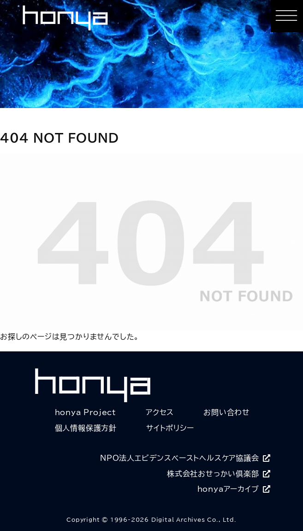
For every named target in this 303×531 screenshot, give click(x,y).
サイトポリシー (170, 428)
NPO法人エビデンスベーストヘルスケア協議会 (185, 458)
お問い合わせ (226, 412)
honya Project (85, 412)
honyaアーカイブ (234, 489)
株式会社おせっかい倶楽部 (218, 473)
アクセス (160, 412)
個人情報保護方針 (86, 428)
